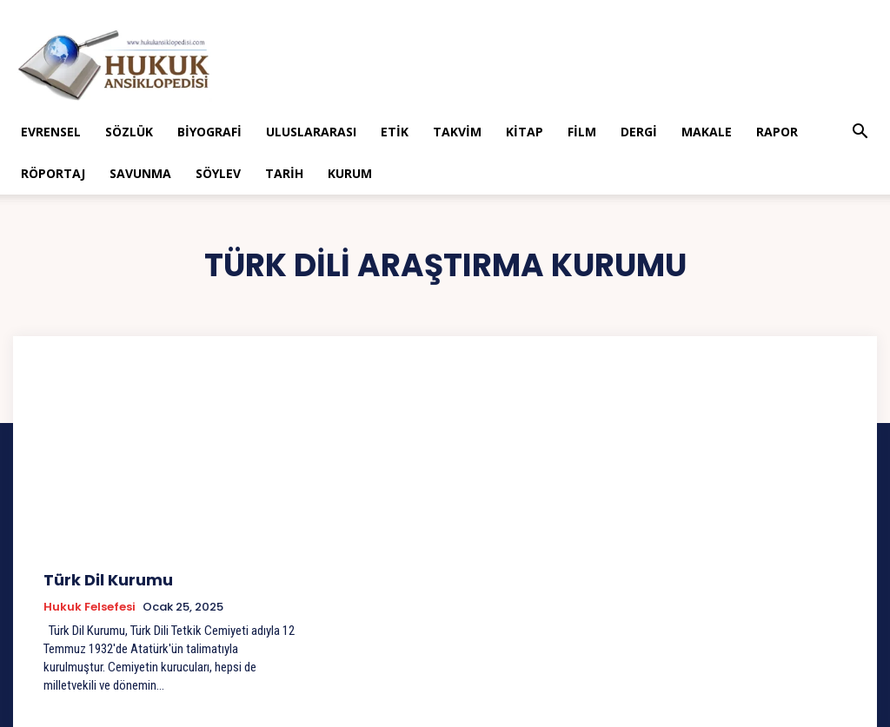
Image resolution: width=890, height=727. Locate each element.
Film (582, 131)
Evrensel (51, 131)
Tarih (284, 173)
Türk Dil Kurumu (99, 578)
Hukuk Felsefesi (89, 604)
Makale (706, 131)
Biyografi (209, 131)
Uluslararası (311, 131)
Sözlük (129, 131)
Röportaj (53, 173)
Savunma (140, 173)
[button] (860, 133)
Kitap (524, 131)
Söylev (218, 173)
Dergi (639, 131)
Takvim (457, 131)
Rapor (777, 131)
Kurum (350, 173)
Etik (394, 131)
